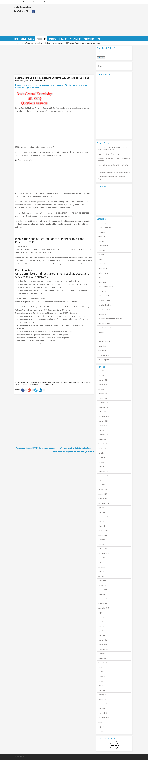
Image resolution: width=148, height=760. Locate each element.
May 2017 (101, 681)
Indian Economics (57, 85)
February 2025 (102, 394)
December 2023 (103, 430)
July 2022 (101, 480)
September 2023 (103, 444)
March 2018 (102, 635)
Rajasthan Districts (104, 305)
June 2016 (101, 731)
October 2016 (102, 713)
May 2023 (101, 462)
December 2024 (103, 403)
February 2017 (102, 695)
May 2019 (101, 572)
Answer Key (102, 223)
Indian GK (101, 278)
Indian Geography (104, 273)
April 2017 (101, 686)
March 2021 (102, 512)
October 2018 (102, 604)
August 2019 (102, 558)
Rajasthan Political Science (107, 328)
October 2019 (102, 549)
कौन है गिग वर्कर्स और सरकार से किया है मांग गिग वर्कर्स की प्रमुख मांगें (114, 160)
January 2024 (102, 426)
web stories (102, 351)
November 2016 (103, 708)
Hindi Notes (102, 259)
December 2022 (103, 471)
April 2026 (101, 375)
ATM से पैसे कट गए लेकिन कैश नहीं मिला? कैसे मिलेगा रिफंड (113, 166)
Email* (107, 52)
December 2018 (103, 594)
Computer (101, 232)
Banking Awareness (26, 43)
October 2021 (102, 499)
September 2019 (103, 553)
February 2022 (102, 489)
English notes (102, 250)
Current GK (37, 85)
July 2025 (101, 389)
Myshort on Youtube (22, 7)
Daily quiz (46, 85)
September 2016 (103, 718)
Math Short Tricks (104, 296)
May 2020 (101, 521)
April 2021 (101, 508)
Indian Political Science (105, 287)
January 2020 (102, 535)
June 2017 (101, 677)
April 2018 (101, 631)
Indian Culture (103, 264)
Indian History (102, 282)
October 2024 (102, 412)
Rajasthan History (104, 323)
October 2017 (102, 658)
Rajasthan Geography (105, 309)
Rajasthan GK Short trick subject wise (110, 319)
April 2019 (101, 576)
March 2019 (102, 581)
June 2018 (101, 622)
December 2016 (103, 704)
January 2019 (102, 590)
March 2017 (102, 690)
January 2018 (102, 645)
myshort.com (19, 757)
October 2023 (102, 439)
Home (17, 43)
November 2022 (103, 476)
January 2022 (102, 494)
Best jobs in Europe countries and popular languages (111, 178)
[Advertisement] (85, 20)
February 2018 (102, 640)
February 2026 (102, 380)
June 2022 (101, 485)
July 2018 (101, 617)
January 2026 (102, 385)
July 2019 (101, 562)
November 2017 (103, 654)
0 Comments (34, 87)
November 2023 (103, 435)
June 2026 (101, 371)
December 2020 (103, 517)
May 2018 (101, 626)
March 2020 (102, 526)
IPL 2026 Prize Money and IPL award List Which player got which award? (113, 148)
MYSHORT (21, 11)
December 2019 (103, 540)
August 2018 (102, 613)
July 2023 (101, 453)
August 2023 (102, 448)
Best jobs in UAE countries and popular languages (114, 172)
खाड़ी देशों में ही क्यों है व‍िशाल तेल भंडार (109, 154)
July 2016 (101, 727)
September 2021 (103, 503)
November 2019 (103, 544)
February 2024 (102, 421)
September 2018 (103, 608)
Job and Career (103, 291)
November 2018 (103, 599)
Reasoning (101, 332)
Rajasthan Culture (104, 300)
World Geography (103, 360)
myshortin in (20, 87)
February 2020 (102, 530)
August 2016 (102, 722)
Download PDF (103, 246)
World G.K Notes (103, 355)
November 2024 (103, 407)
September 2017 (103, 663)
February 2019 (102, 585)
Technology (102, 346)
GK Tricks (101, 255)
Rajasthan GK (102, 314)
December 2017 (103, 649)
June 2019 (101, 567)
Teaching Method (104, 341)
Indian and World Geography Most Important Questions (72, 452)
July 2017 (101, 672)
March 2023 (102, 467)
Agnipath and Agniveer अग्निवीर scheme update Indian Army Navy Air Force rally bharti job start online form (53, 448)
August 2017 (102, 667)
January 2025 (102, 398)
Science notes (103, 337)
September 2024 (103, 416)
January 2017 (102, 699)
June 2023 (101, 457)
